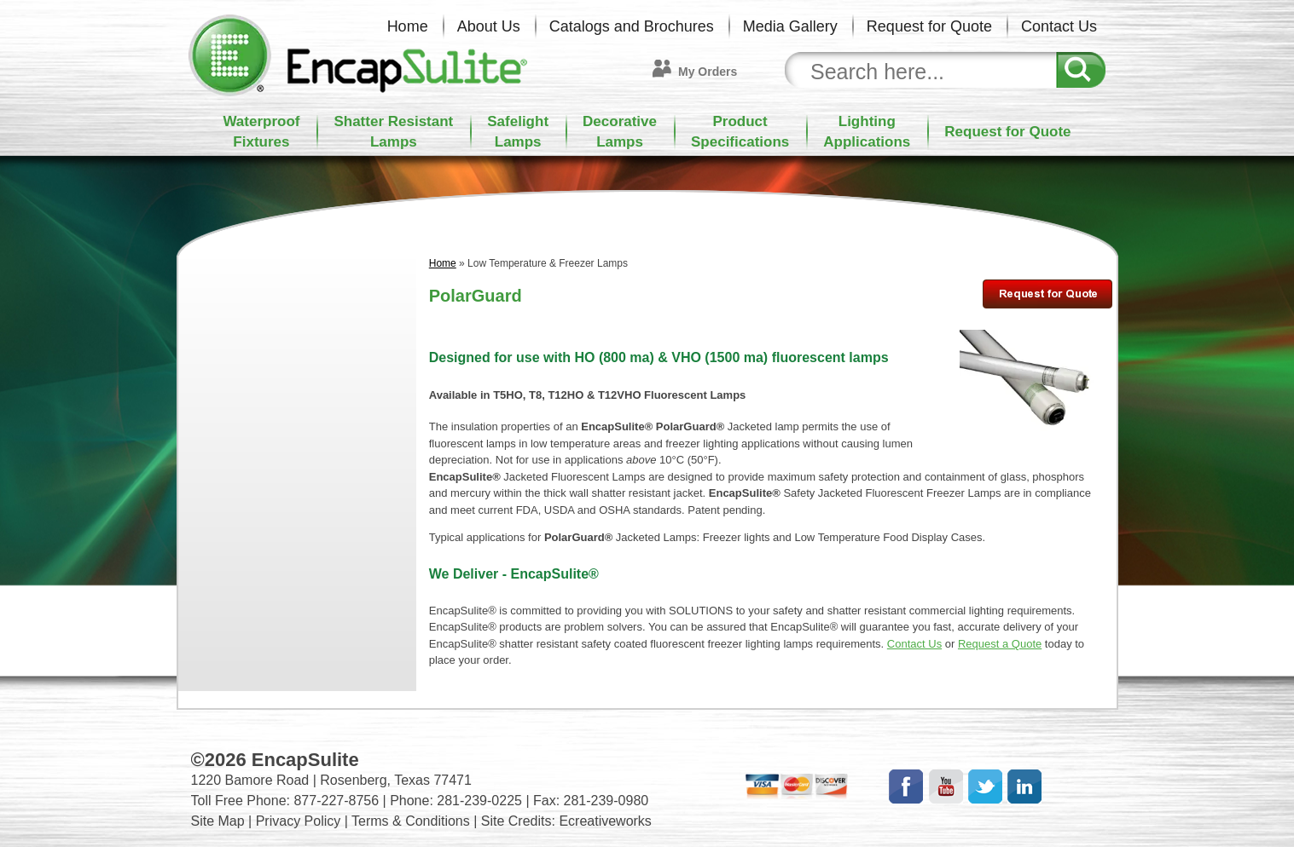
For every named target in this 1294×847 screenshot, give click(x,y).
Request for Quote (929, 26)
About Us (488, 26)
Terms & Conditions (410, 821)
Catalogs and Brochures (631, 26)
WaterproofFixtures (261, 131)
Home (407, 26)
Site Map (218, 821)
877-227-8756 (336, 800)
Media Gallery (790, 26)
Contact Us (1059, 26)
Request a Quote (1000, 643)
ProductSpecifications (740, 131)
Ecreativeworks (605, 821)
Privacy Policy (298, 821)
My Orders (707, 71)
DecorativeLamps (620, 131)
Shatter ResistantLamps (393, 131)
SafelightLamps (517, 131)
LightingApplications (866, 131)
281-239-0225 (479, 800)
